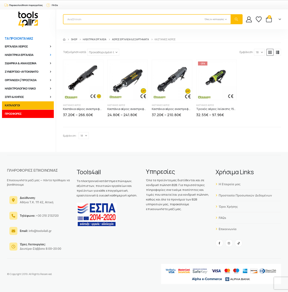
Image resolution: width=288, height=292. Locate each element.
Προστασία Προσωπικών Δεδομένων (244, 195)
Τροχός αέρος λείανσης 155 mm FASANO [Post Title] (224, 109)
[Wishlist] (258, 19)
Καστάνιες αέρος (72, 105)
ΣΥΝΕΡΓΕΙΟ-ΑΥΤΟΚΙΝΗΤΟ (21, 72)
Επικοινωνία (226, 229)
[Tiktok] (238, 243)
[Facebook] (219, 243)
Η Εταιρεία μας (228, 184)
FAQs (221, 218)
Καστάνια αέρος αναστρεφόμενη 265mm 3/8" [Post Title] (183, 109)
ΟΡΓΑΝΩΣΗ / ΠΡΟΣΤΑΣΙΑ (21, 80)
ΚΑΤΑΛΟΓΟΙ (12, 105)
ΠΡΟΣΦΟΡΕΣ (13, 114)
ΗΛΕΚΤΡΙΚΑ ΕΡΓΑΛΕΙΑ (19, 55)
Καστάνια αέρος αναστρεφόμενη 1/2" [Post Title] (88, 109)
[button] (270, 52)
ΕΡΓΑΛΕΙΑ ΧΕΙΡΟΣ (16, 46)
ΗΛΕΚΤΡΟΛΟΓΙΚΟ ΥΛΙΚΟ (20, 89)
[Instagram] (229, 243)
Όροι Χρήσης (227, 206)
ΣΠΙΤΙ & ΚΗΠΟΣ (14, 97)
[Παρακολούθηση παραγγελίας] (23, 5)
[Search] (236, 19)
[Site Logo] (28, 19)
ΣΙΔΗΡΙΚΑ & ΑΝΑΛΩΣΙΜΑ (20, 63)
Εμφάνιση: (246, 52)
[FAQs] (52, 5)
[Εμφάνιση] (259, 52)
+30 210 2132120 (39, 215)
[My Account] (248, 19)
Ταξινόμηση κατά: (75, 52)
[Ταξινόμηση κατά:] (103, 52)
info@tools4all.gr (36, 231)
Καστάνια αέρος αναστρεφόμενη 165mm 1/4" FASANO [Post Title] (144, 109)
